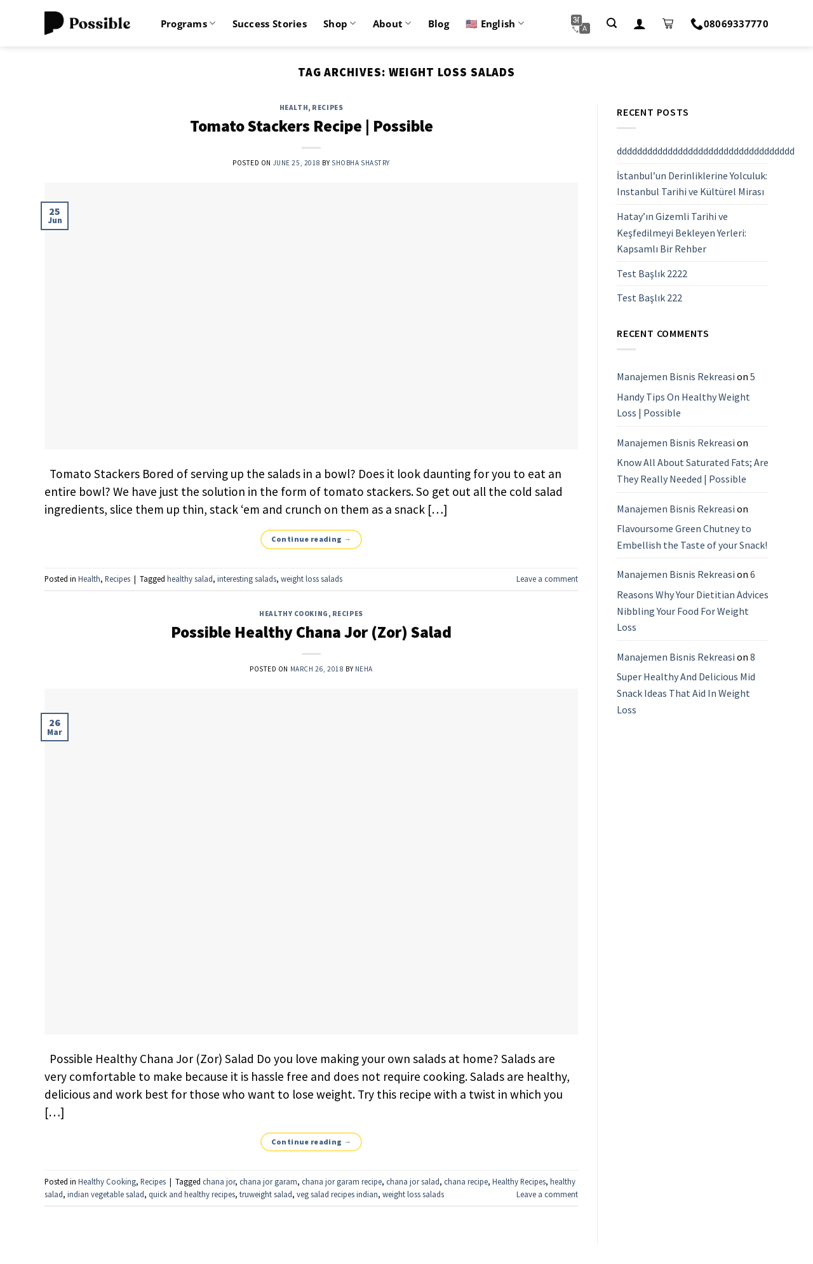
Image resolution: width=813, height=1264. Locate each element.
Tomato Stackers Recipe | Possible (311, 126)
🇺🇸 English (495, 23)
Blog (438, 23)
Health (293, 107)
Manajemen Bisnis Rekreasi (676, 376)
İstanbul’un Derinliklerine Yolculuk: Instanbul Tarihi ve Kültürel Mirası (692, 183)
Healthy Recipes (519, 1181)
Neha (364, 668)
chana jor (219, 1181)
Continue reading (311, 539)
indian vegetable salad (105, 1194)
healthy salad (190, 579)
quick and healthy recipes (192, 1194)
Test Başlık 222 (649, 298)
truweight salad (265, 1194)
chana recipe (466, 1181)
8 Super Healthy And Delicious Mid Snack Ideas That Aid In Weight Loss (686, 683)
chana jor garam (268, 1181)
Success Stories (269, 23)
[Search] (612, 23)
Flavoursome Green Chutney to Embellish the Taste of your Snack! (692, 536)
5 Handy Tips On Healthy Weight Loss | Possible (686, 394)
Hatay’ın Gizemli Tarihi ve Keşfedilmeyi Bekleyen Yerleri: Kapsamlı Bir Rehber (681, 232)
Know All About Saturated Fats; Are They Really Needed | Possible (693, 471)
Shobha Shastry (361, 162)
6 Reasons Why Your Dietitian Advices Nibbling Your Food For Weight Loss (693, 601)
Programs (188, 23)
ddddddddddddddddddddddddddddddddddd (706, 150)
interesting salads (246, 579)
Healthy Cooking (293, 613)
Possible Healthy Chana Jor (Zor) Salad (311, 632)
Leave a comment (547, 579)
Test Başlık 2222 (652, 273)
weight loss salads (311, 579)
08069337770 (729, 23)
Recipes (327, 107)
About (392, 23)
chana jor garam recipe (342, 1181)
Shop (339, 23)
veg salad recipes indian (337, 1194)
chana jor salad (413, 1181)
